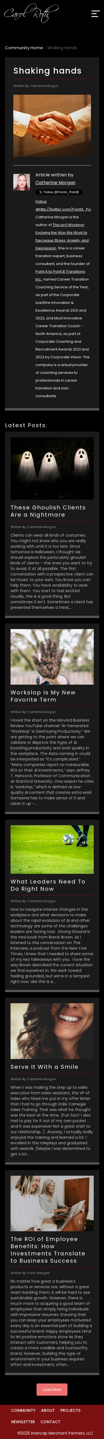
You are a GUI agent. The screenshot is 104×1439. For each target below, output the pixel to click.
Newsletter (23, 1422)
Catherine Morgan (55, 182)
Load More (52, 1389)
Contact (50, 1422)
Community (23, 1410)
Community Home (24, 48)
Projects (70, 1410)
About (48, 1410)
